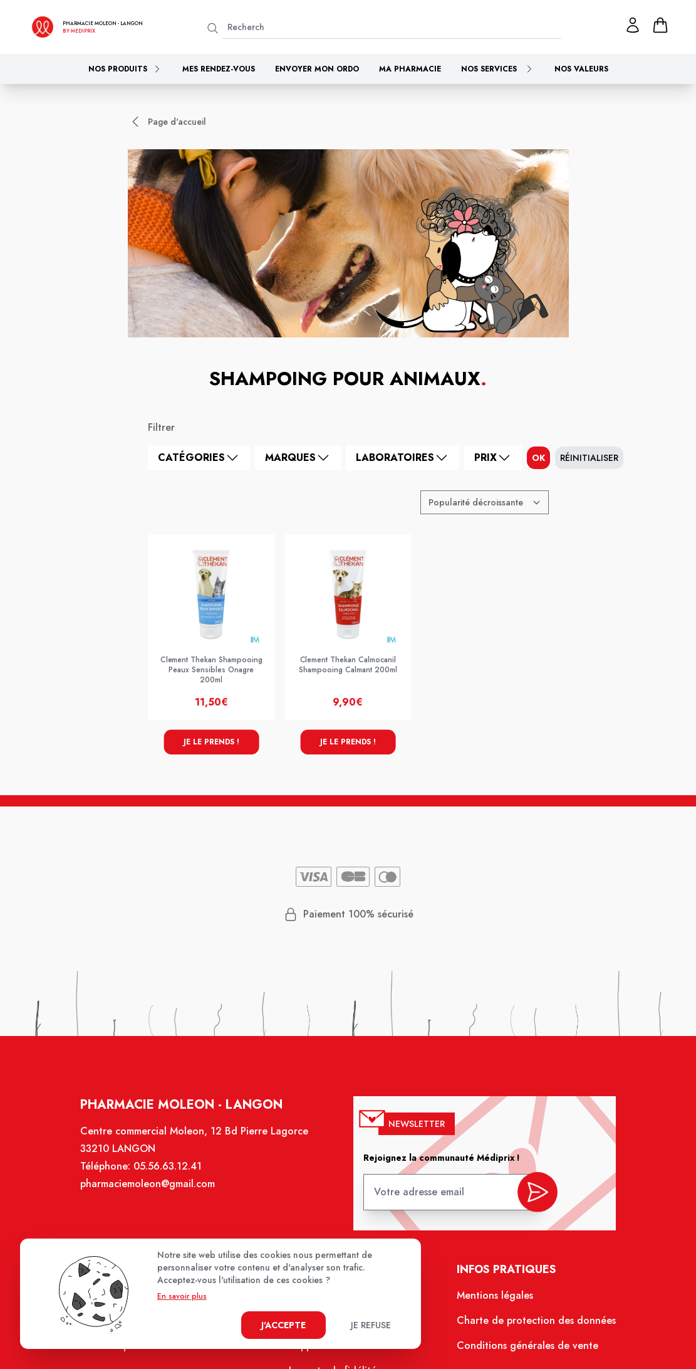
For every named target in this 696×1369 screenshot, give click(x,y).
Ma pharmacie (410, 69)
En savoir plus (182, 1296)
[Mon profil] (632, 25)
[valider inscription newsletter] (533, 1195)
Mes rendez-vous (218, 69)
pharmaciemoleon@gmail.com (152, 1190)
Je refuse (371, 1325)
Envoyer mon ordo (317, 69)
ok (538, 458)
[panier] (660, 25)
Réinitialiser (589, 458)
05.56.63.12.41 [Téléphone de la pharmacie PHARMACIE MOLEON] (171, 1173)
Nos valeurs (581, 69)
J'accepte (283, 1325)
